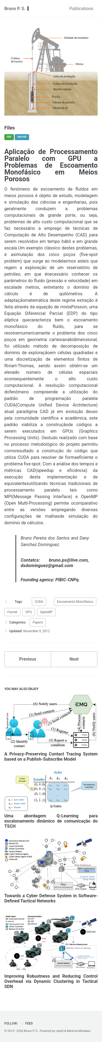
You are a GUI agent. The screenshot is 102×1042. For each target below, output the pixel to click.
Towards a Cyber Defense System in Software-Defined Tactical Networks (51, 898)
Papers (38, 622)
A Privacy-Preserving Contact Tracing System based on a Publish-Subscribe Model (51, 756)
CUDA (39, 602)
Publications (81, 8)
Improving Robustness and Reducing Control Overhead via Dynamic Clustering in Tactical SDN (51, 981)
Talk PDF (22, 136)
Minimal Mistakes (79, 1031)
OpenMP (46, 612)
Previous (27, 659)
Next (74, 659)
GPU (28, 612)
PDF (9, 136)
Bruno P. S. (15, 8)
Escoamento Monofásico (75, 602)
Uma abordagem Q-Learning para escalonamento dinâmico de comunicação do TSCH (51, 821)
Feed (26, 1023)
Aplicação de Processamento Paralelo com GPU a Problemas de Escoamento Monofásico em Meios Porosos (51, 165)
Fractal (12, 612)
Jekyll (59, 1031)
